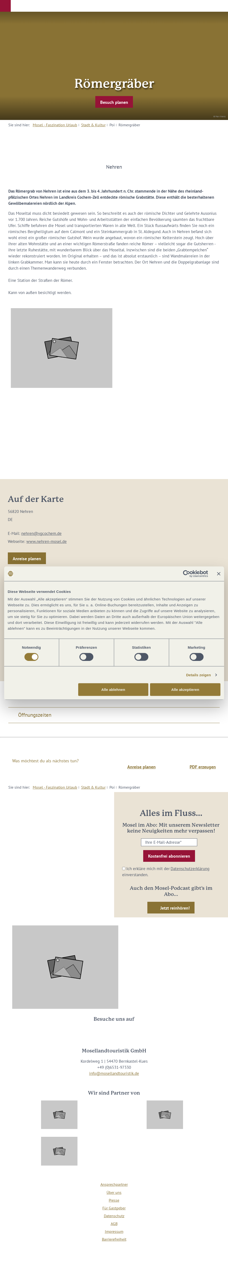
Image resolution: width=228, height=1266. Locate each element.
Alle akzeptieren (185, 689)
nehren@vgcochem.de (41, 533)
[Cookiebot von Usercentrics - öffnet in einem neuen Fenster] (186, 573)
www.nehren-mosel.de (46, 541)
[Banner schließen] (218, 573)
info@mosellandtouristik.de (114, 1073)
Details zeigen (198, 675)
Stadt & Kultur (93, 124)
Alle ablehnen (113, 689)
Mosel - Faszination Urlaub (55, 124)
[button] (5, 6)
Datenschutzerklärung (190, 868)
